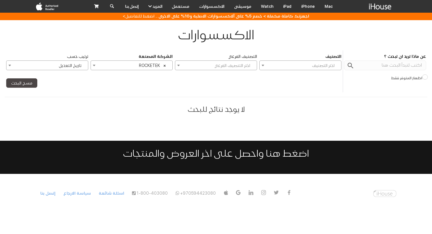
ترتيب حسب (77, 56)
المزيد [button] (155, 6)
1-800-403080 (152, 193)
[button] (96, 6)
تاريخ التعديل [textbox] (70, 65)
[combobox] (300, 65)
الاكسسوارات (211, 6)
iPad (287, 6)
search (350, 66)
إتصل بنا (132, 6)
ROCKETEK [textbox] (152, 64)
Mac (329, 6)
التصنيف (333, 56)
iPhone (308, 6)
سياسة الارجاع (77, 193)
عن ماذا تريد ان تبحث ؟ (405, 56)
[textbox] (300, 65)
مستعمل (180, 6)
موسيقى (242, 6)
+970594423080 (198, 193)
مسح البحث (21, 83)
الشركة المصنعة (156, 56)
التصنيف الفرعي (242, 56)
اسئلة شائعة (111, 193)
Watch (267, 6)
